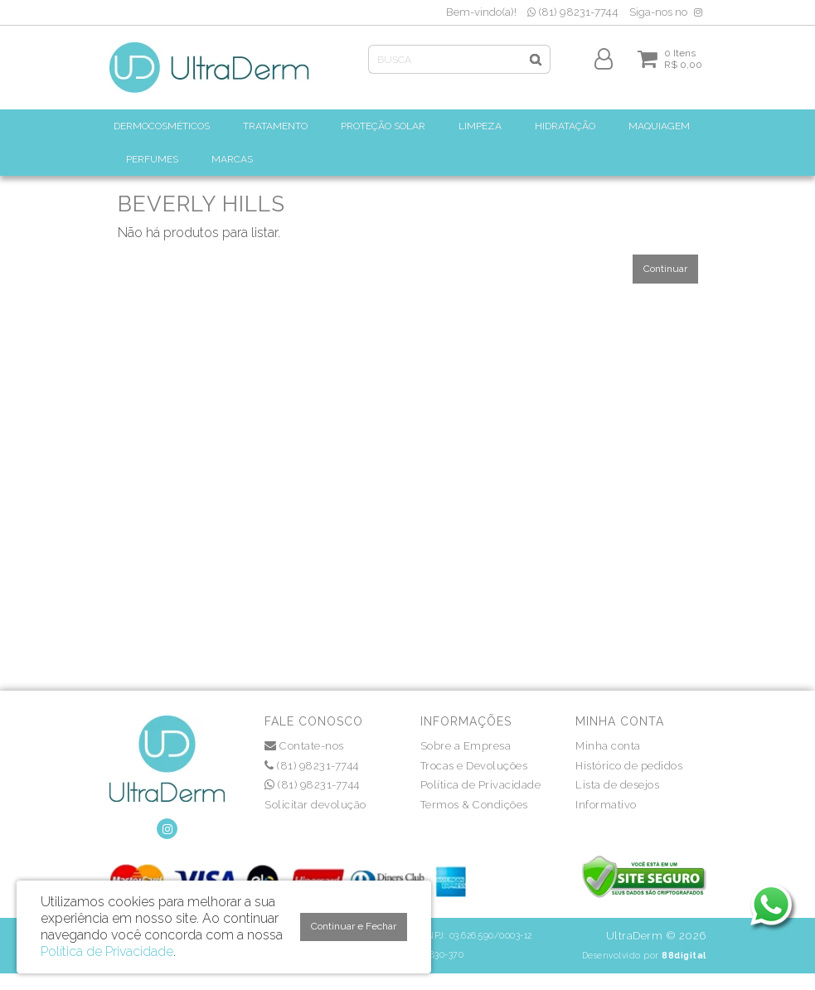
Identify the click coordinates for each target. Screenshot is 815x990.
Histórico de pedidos (628, 765)
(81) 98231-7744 (573, 12)
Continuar (665, 268)
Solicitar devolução (315, 804)
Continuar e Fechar (353, 926)
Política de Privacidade (480, 785)
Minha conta (608, 746)
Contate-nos (304, 746)
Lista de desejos (617, 785)
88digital (684, 955)
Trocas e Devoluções (474, 765)
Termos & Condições (474, 804)
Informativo (606, 804)
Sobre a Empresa (466, 746)
